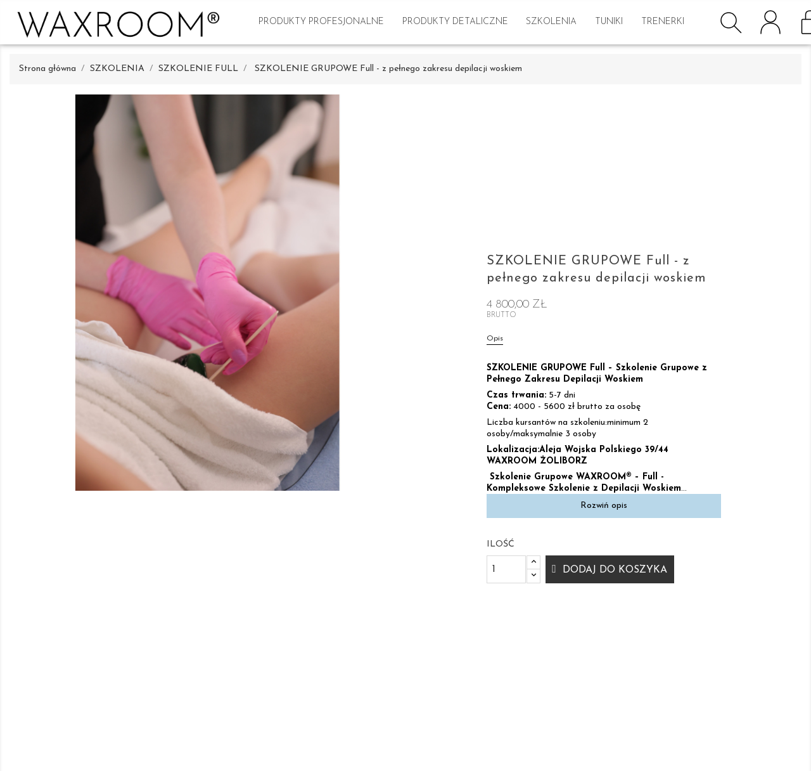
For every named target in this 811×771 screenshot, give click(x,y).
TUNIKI (609, 22)
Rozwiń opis (603, 505)
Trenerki (662, 22)
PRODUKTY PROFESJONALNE (321, 22)
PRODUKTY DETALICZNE (455, 22)
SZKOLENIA (551, 22)
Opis (495, 338)
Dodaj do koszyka (613, 570)
